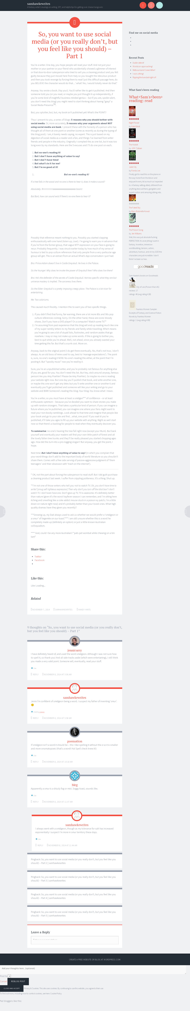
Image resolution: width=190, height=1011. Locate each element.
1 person (41, 712)
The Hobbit (133, 144)
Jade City (133, 167)
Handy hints (84, 609)
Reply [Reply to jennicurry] (36, 674)
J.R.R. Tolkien (136, 148)
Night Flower (134, 122)
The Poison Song (136, 230)
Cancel (3, 981)
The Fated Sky (134, 207)
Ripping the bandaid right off (144, 77)
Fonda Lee (135, 170)
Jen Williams (136, 233)
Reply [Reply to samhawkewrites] (36, 718)
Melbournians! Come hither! (144, 70)
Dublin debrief (138, 62)
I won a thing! (138, 73)
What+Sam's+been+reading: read (146, 98)
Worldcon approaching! (143, 66)
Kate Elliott (135, 126)
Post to (3, 976)
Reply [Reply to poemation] (36, 761)
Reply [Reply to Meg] (36, 801)
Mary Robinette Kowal (140, 211)
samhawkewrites (38, 4)
